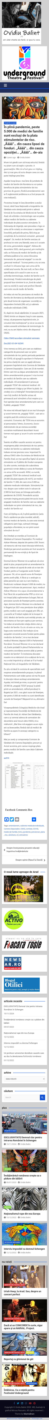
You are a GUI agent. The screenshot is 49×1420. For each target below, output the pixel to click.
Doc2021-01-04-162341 (14, 343)
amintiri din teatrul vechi (14, 1285)
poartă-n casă (10, 123)
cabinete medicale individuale (32, 826)
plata (43, 832)
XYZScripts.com (37, 1418)
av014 (6, 758)
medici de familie (10, 832)
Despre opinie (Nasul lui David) (29, 860)
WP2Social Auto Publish (14, 1418)
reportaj (29, 1352)
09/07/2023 (10, 1182)
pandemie (27, 832)
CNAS (23, 829)
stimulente (23, 835)
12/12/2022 (10, 1253)
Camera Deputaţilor (12, 829)
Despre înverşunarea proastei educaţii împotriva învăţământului (23, 849)
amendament (14, 826)
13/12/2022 (10, 1217)
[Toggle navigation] (5, 85)
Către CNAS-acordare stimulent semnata (21, 338)
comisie (29, 829)
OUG (20, 832)
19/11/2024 (10, 1144)
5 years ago (10, 157)
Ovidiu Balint (23, 157)
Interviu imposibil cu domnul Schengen (21, 1043)
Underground (31, 1383)
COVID (35, 829)
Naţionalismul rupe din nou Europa (19, 1033)
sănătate (12, 835)
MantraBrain (29, 1414)
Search (42, 1097)
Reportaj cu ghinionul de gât (18, 1359)
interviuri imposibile (12, 1242)
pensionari (35, 832)
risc (6, 835)
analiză (7, 1169)
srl (17, 835)
